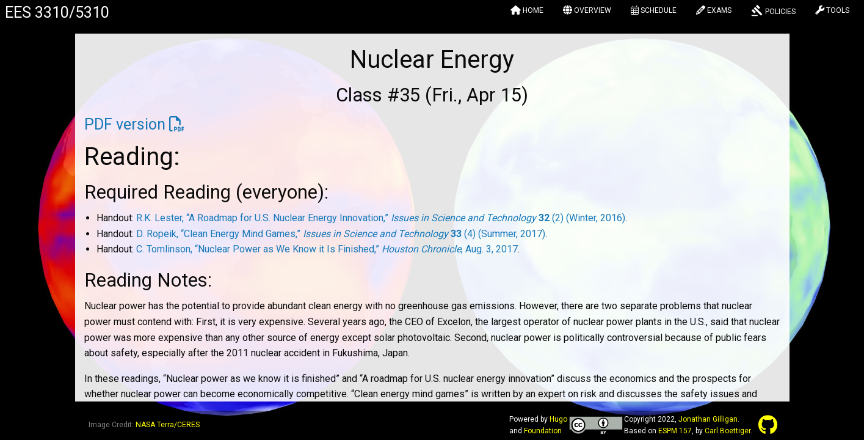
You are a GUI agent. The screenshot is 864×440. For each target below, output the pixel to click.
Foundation (543, 431)
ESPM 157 (675, 431)
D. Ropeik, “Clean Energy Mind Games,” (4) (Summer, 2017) (340, 234)
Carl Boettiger (727, 431)
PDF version (124, 124)
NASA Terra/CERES (168, 424)
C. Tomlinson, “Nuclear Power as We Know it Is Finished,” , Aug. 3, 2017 (327, 249)
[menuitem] (527, 12)
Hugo (558, 419)
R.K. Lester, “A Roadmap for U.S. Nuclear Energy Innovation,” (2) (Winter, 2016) (380, 218)
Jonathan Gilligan (708, 419)
